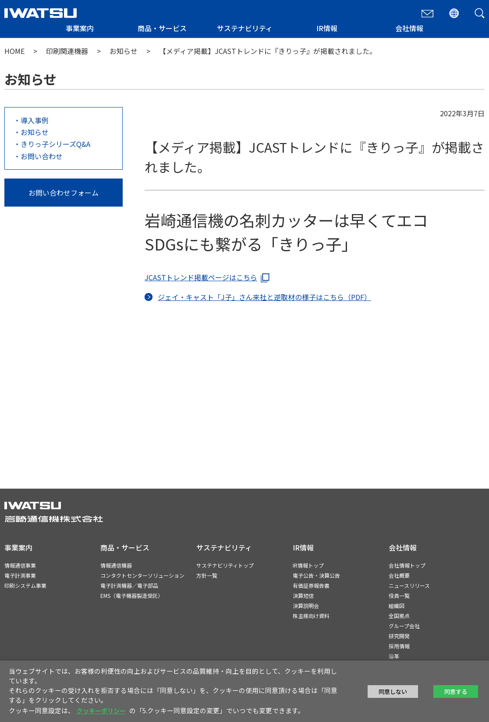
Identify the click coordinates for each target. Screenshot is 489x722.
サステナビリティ (245, 28)
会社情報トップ (407, 565)
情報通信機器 (116, 565)
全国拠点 (399, 615)
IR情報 (326, 28)
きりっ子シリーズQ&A (55, 144)
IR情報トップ (308, 565)
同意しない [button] (393, 691)
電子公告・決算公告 (316, 575)
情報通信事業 (20, 565)
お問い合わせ (42, 156)
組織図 (396, 605)
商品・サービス (162, 28)
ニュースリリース (409, 585)
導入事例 (35, 120)
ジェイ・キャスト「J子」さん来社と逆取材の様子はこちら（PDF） (264, 297)
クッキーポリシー (101, 710)
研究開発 (399, 636)
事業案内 (80, 28)
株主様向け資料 (311, 615)
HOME (14, 51)
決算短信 (303, 595)
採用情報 (399, 646)
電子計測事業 (20, 575)
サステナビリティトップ (225, 565)
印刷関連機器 (67, 51)
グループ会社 (404, 625)
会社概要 (399, 575)
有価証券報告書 (311, 585)
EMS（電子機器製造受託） (131, 595)
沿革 (394, 656)
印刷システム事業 (25, 585)
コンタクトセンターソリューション (142, 575)
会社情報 (409, 28)
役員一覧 (399, 595)
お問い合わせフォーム (63, 192)
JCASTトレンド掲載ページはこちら (201, 277)
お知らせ (124, 51)
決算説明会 (306, 605)
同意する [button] (455, 691)
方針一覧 (206, 575)
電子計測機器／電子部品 (129, 585)
